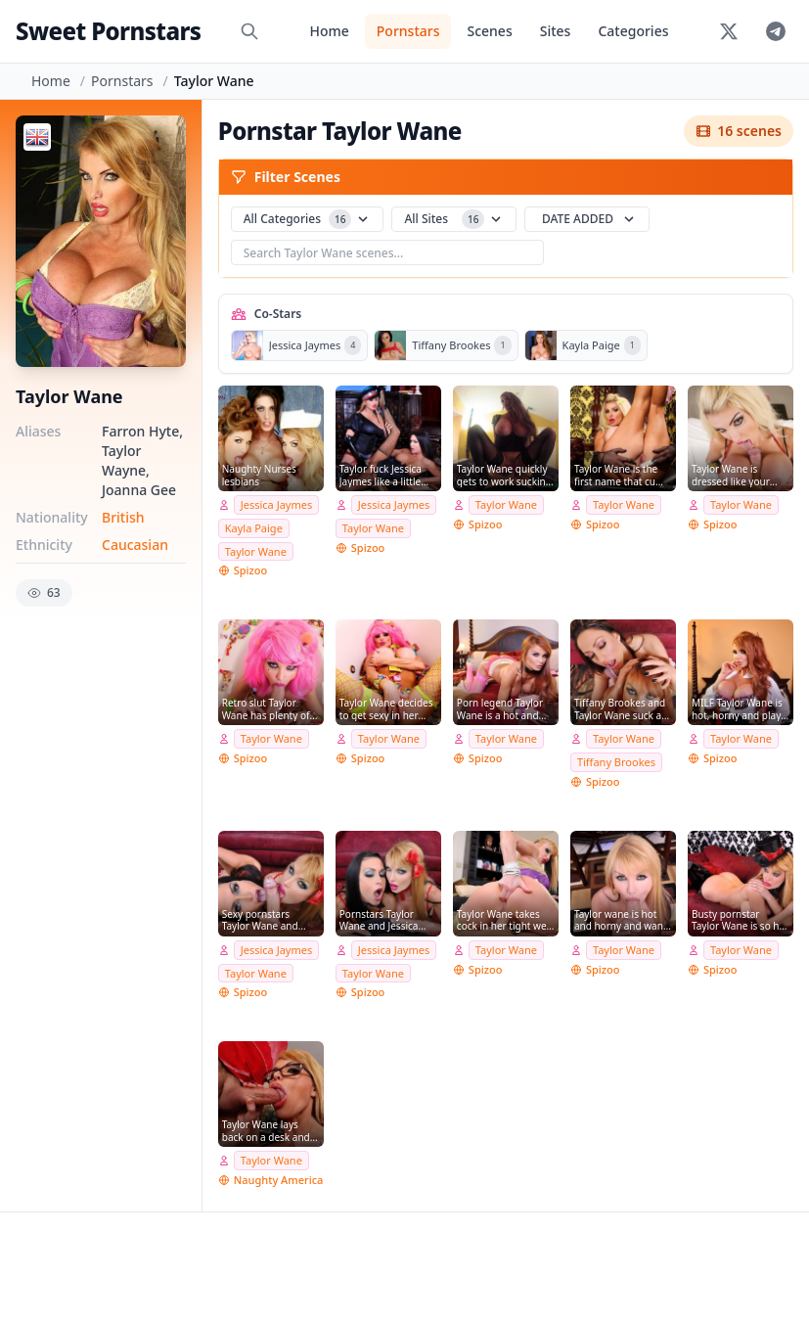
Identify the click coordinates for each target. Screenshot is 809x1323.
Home (328, 31)
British (123, 517)
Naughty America (279, 1179)
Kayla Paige (254, 528)
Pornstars (408, 31)
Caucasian (135, 544)
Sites (555, 31)
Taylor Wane (256, 551)
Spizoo (251, 570)
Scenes (489, 31)
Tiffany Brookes (616, 761)
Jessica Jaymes (276, 504)
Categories (633, 31)
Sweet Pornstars (108, 31)
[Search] (249, 31)
